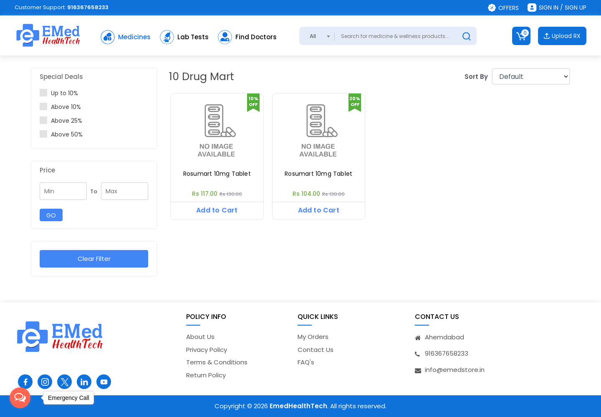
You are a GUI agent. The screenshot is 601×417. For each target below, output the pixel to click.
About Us (200, 336)
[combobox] (317, 36)
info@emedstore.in (455, 369)
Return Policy (206, 375)
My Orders (313, 336)
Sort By (476, 76)
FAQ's (306, 362)
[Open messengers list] (20, 397)
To (93, 191)
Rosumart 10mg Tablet (217, 174)
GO (51, 215)
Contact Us (315, 349)
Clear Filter (94, 258)
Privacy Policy (206, 349)
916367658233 (88, 7)
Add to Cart (216, 210)
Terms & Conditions (216, 362)
